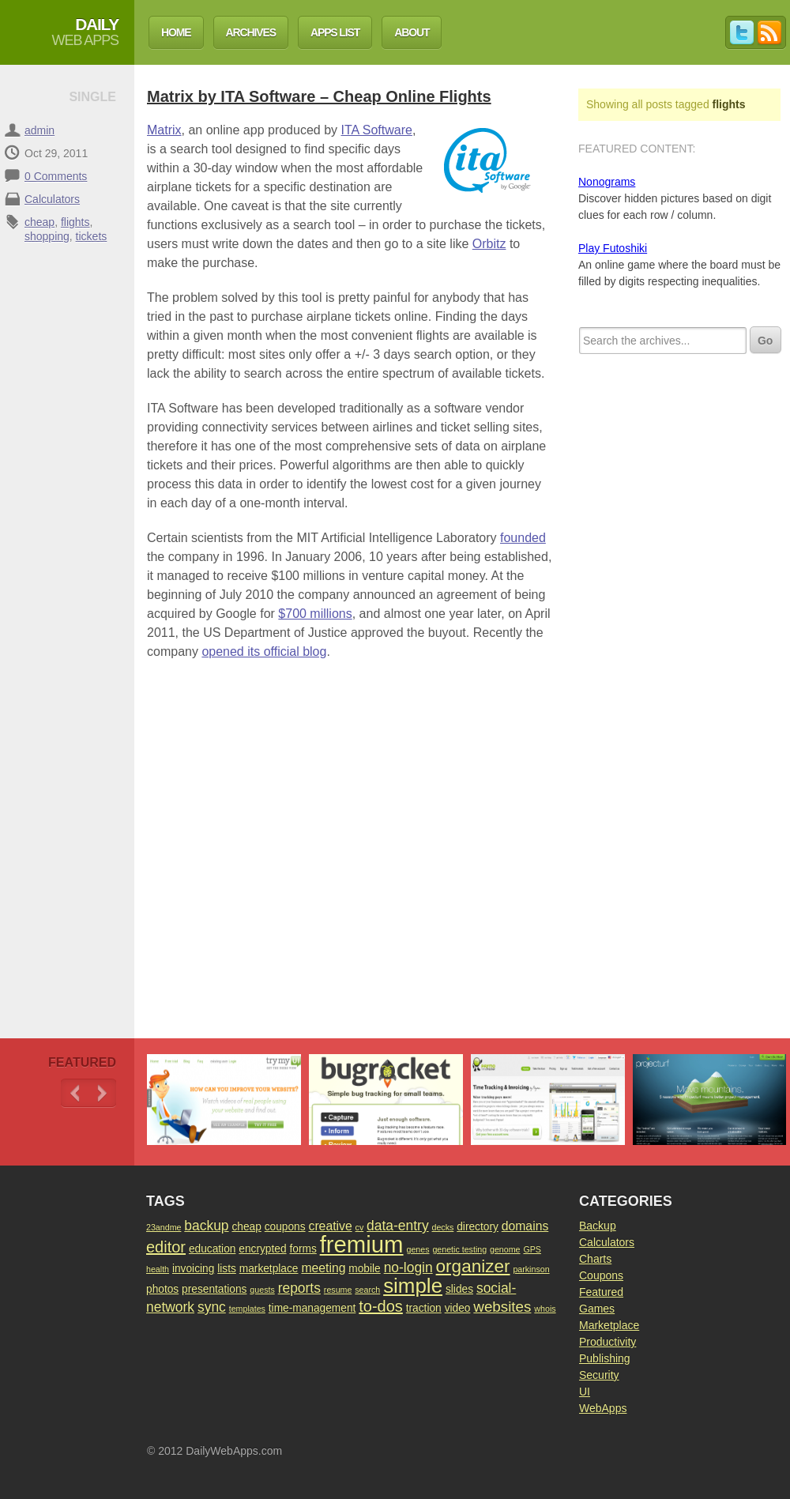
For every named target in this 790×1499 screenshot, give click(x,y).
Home (176, 32)
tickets (91, 236)
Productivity (607, 1341)
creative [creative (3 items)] (330, 1226)
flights (75, 222)
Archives (251, 32)
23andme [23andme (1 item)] (163, 1227)
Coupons (601, 1275)
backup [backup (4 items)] (206, 1225)
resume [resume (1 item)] (338, 1289)
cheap (39, 222)
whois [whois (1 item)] (544, 1308)
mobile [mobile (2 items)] (364, 1269)
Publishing (604, 1358)
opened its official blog (263, 651)
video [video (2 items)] (458, 1308)
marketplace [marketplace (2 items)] (269, 1269)
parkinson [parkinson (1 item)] (531, 1269)
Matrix (164, 130)
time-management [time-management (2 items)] (312, 1308)
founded (523, 537)
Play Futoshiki (612, 248)
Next (102, 1093)
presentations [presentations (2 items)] (214, 1289)
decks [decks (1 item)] (443, 1227)
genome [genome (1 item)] (505, 1249)
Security (599, 1375)
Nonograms (606, 181)
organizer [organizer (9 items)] (473, 1266)
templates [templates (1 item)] (247, 1308)
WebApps (602, 1408)
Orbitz (489, 243)
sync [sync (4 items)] (212, 1307)
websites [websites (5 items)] (502, 1306)
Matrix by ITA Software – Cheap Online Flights (319, 97)
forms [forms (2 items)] (302, 1249)
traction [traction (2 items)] (424, 1308)
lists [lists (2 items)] (226, 1269)
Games (597, 1308)
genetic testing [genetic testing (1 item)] (459, 1249)
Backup (597, 1225)
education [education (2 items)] (212, 1249)
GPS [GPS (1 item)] (532, 1249)
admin (39, 130)
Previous (74, 1093)
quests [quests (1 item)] (262, 1289)
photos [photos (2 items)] (162, 1289)
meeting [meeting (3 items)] (323, 1268)
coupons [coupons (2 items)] (285, 1227)
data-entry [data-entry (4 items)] (398, 1225)
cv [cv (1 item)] (360, 1227)
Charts (595, 1258)
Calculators (52, 199)
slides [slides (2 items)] (459, 1289)
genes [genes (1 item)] (417, 1249)
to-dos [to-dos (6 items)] (381, 1306)
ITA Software (376, 130)
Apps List (334, 32)
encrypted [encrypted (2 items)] (262, 1249)
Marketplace (609, 1325)
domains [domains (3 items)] (525, 1226)
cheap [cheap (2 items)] (246, 1227)
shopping (47, 236)
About (411, 32)
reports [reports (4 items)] (299, 1288)
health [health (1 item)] (157, 1269)
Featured (601, 1292)
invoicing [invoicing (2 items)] (193, 1269)
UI (584, 1391)
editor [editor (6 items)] (166, 1247)
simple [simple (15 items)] (412, 1286)
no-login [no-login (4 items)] (408, 1267)
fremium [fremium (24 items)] (362, 1244)
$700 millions (315, 613)
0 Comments (55, 176)
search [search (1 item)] (367, 1289)
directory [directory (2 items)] (477, 1227)
